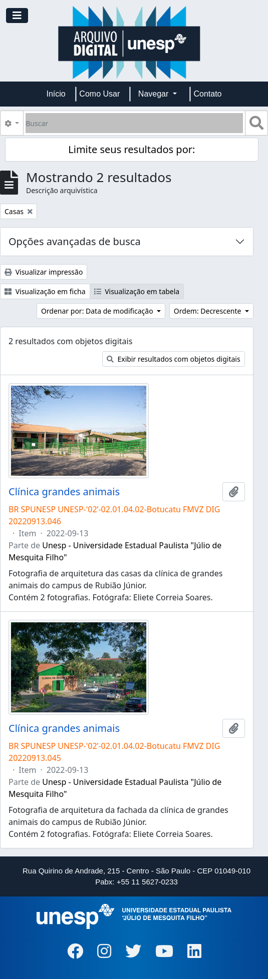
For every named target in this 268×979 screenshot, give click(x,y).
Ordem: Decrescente (208, 311)
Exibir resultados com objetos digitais (173, 359)
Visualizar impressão (44, 272)
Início (56, 94)
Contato (207, 94)
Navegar (154, 94)
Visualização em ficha (45, 291)
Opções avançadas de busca (75, 241)
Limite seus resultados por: (131, 149)
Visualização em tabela (137, 291)
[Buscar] (134, 123)
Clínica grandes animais (64, 492)
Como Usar (99, 94)
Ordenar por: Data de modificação (98, 311)
